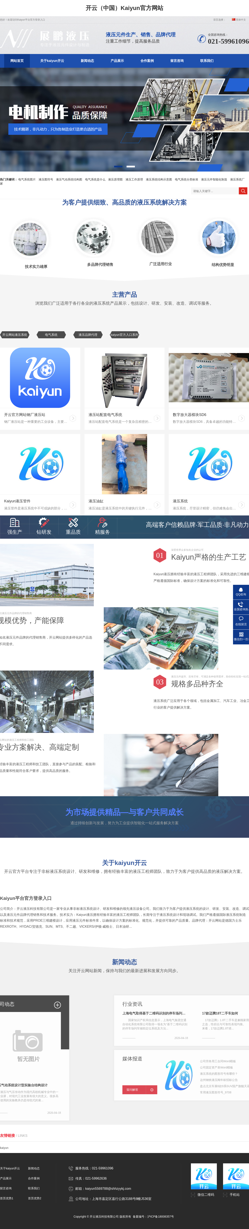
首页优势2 (34, 1198)
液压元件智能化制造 (214, 179)
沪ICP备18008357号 (160, 1216)
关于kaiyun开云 (52, 61)
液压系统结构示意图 (159, 179)
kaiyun (4, 1142)
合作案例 (147, 61)
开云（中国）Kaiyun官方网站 (124, 8)
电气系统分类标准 (186, 179)
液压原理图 (115, 179)
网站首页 (17, 61)
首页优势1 (6, 1198)
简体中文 (239, 19)
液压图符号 (46, 179)
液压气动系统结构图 (69, 179)
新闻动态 (87, 61)
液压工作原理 (134, 179)
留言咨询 (177, 61)
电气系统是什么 (95, 179)
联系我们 (207, 61)
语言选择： (219, 19)
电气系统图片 (27, 179)
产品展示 (117, 61)
